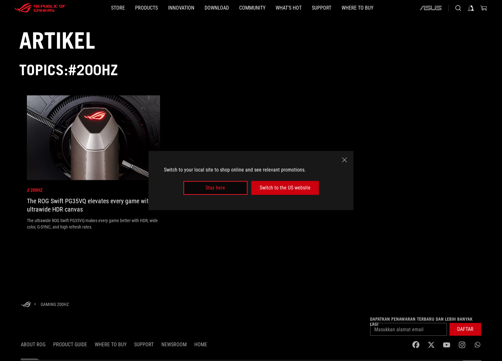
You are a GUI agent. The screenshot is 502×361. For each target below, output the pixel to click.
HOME (200, 344)
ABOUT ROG (33, 344)
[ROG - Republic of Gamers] (40, 8)
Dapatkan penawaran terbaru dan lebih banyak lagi (421, 322)
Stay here (215, 188)
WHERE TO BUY (110, 344)
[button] (146, 8)
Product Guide (70, 344)
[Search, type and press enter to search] (458, 8)
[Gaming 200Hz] (55, 304)
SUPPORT (144, 344)
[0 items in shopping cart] (484, 8)
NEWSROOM (174, 344)
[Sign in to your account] (471, 8)
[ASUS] (430, 8)
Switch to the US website (285, 188)
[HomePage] (26, 304)
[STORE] (118, 8)
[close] (344, 160)
